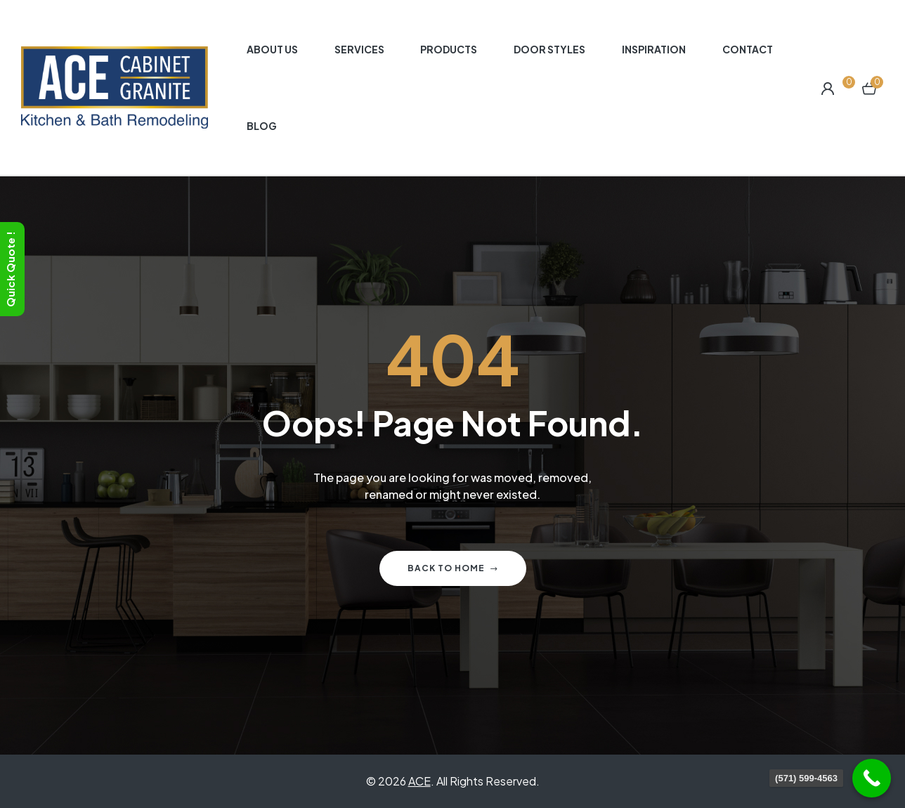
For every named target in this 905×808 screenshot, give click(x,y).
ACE (419, 781)
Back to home (453, 568)
